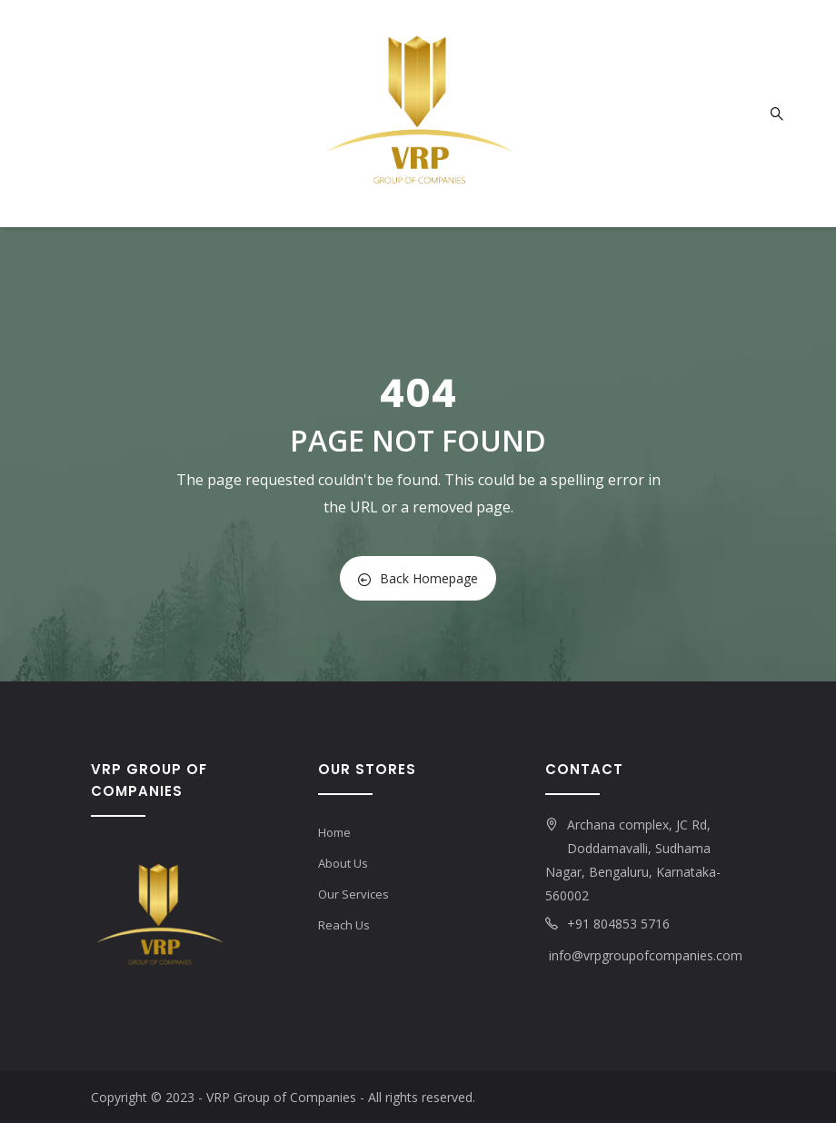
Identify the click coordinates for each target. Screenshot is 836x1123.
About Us (343, 863)
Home (334, 832)
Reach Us (344, 925)
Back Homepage (418, 578)
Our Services (353, 894)
